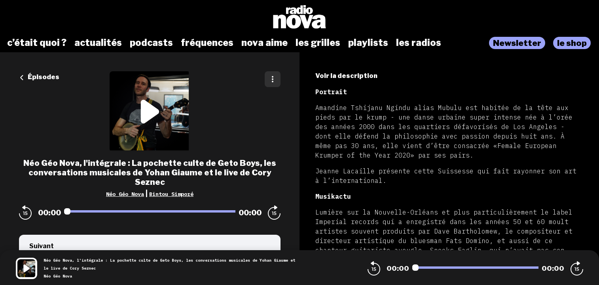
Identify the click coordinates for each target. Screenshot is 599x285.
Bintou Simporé (171, 194)
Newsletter (517, 43)
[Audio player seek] (149, 211)
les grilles (318, 42)
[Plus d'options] (273, 79)
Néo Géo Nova (125, 194)
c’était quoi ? (36, 42)
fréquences (207, 42)
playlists (368, 42)
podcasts (151, 42)
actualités (98, 42)
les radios (418, 42)
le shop (572, 43)
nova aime (264, 42)
